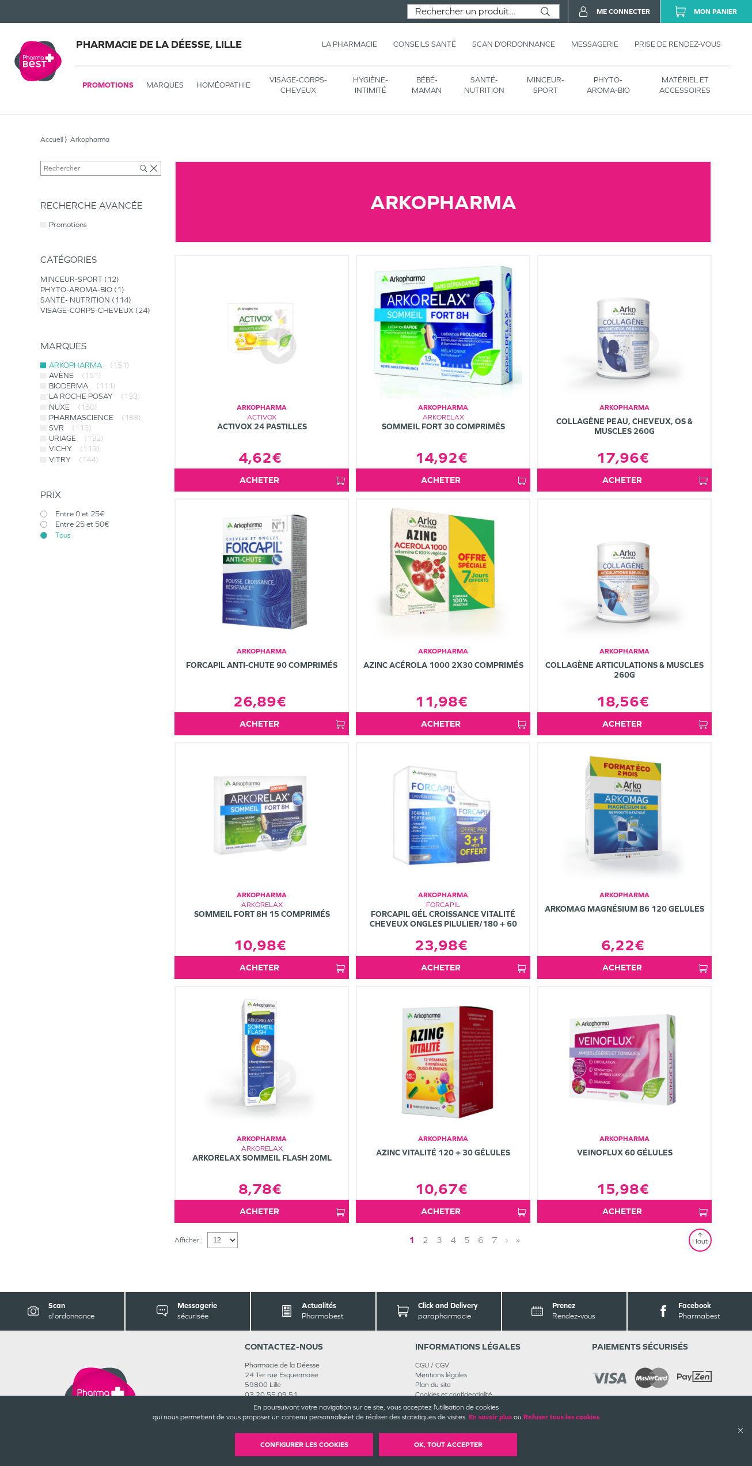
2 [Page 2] (425, 1240)
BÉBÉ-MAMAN (427, 85)
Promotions (108, 85)
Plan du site (433, 1385)
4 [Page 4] (453, 1240)
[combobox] (469, 11)
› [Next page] (507, 1240)
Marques (165, 85)
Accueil (51, 139)
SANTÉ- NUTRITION (484, 85)
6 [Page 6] (481, 1240)
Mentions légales (441, 1375)
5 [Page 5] (467, 1240)
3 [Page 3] (439, 1240)
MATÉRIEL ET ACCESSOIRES (685, 85)
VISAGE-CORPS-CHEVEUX (298, 85)
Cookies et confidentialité (453, 1395)
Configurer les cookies (304, 1445)
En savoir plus (490, 1417)
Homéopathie (223, 85)
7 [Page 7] (494, 1240)
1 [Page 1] (412, 1240)
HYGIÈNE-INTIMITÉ (370, 85)
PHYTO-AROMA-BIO (608, 85)
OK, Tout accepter (448, 1445)
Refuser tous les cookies (561, 1417)
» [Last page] (518, 1240)
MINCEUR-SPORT (545, 85)
